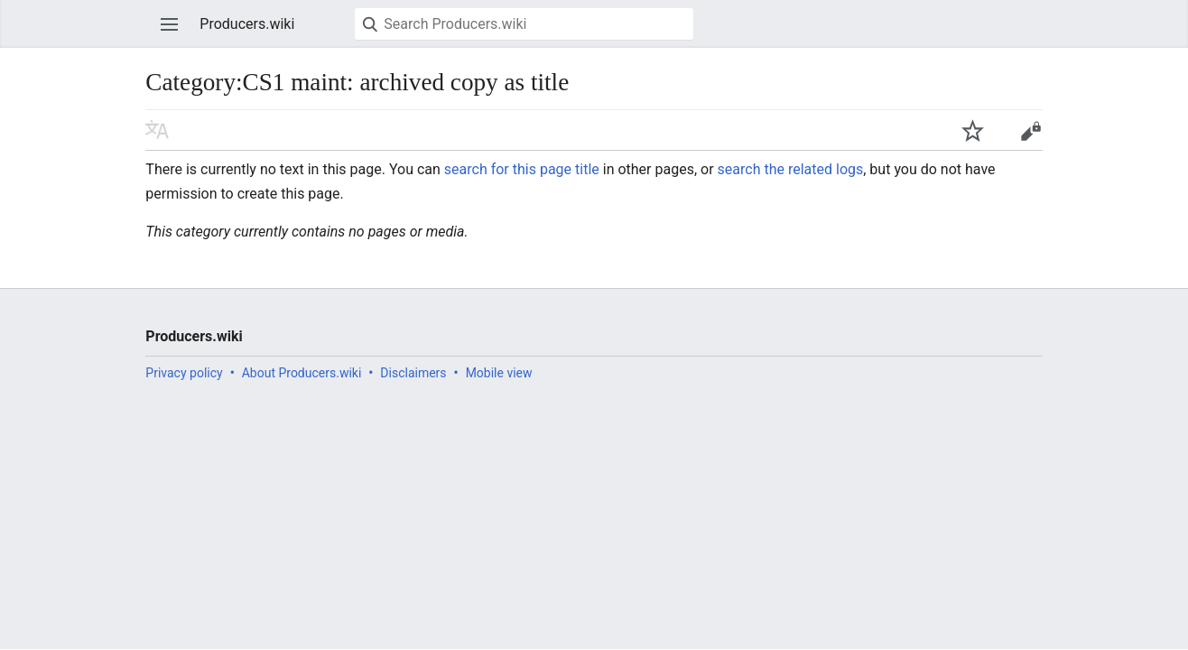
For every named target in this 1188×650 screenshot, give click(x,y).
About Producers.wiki (302, 373)
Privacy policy (183, 373)
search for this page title (521, 169)
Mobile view (499, 373)
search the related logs (791, 169)
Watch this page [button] (972, 130)
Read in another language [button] (157, 130)
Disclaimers (413, 373)
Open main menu (169, 24)
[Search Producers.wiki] (524, 24)
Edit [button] (1030, 130)
